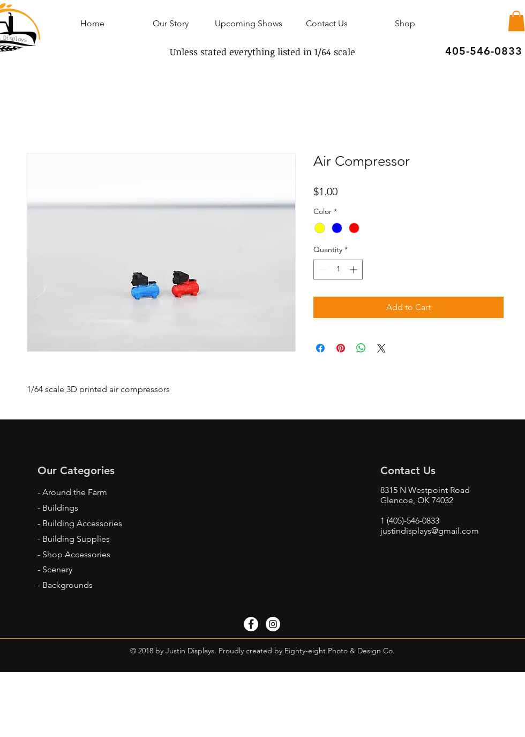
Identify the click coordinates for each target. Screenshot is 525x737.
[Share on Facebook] (320, 348)
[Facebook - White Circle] (251, 624)
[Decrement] (321, 269)
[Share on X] (381, 348)
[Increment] (354, 269)
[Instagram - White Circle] (273, 624)
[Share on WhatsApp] (361, 348)
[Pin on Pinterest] (340, 348)
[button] (516, 21)
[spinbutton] (338, 269)
